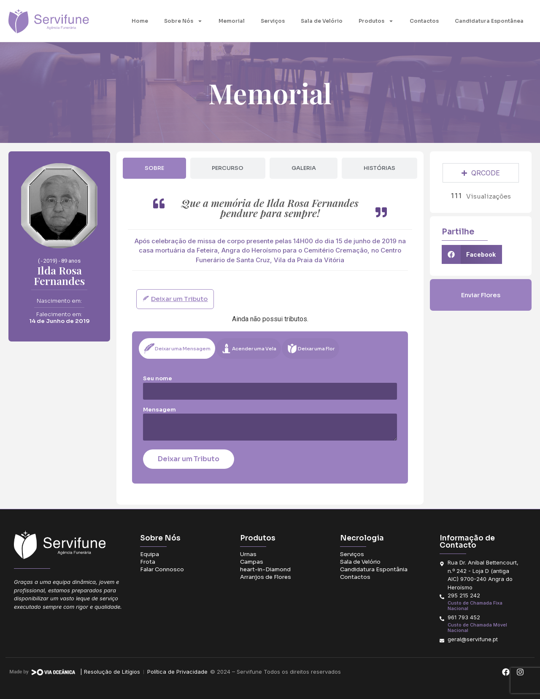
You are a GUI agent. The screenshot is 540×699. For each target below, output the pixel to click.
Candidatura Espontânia (374, 569)
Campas (251, 561)
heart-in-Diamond (265, 569)
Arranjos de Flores (265, 577)
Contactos (424, 21)
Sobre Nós (183, 21)
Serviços (273, 21)
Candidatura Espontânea (489, 21)
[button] (472, 254)
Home (140, 21)
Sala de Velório (322, 21)
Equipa (149, 554)
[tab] (154, 168)
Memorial (232, 21)
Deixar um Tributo (188, 458)
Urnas (248, 554)
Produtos (376, 21)
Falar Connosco (162, 569)
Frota (147, 561)
